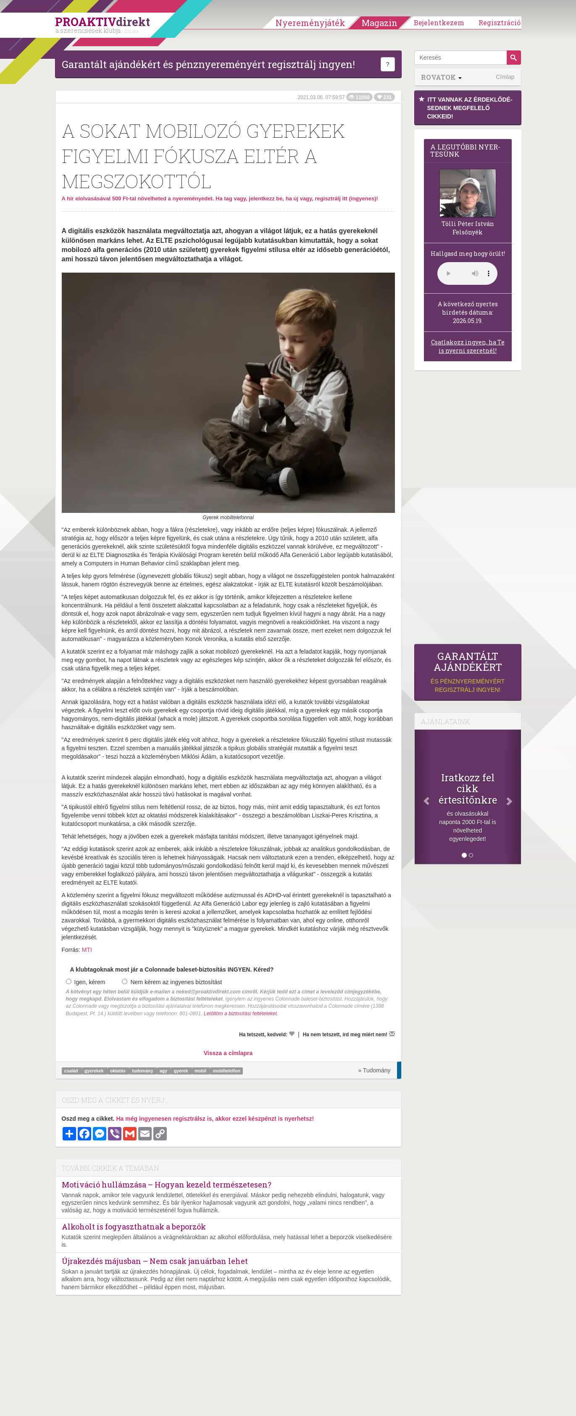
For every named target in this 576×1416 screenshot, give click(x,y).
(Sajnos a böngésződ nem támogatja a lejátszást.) (467, 273)
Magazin (379, 22)
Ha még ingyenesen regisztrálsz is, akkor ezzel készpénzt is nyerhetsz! (215, 1118)
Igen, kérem (85, 982)
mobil (201, 1070)
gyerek (181, 1070)
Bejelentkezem (439, 22)
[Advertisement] (467, 510)
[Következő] (513, 797)
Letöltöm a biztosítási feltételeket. (241, 1014)
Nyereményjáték (310, 22)
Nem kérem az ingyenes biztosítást (172, 982)
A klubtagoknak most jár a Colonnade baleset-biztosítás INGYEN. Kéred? (172, 969)
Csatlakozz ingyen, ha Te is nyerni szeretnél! (468, 346)
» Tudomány (374, 1070)
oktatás (118, 1070)
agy (164, 1070)
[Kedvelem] (292, 1034)
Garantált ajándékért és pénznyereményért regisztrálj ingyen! (208, 64)
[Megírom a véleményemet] (392, 1034)
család (71, 1070)
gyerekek (94, 1070)
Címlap (505, 77)
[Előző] (423, 797)
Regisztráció (500, 22)
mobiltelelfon (226, 1070)
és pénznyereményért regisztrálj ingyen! (468, 672)
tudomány (143, 1070)
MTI (87, 949)
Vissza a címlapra (228, 1053)
